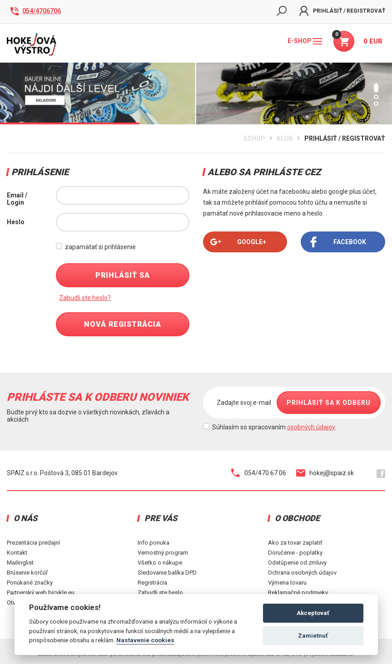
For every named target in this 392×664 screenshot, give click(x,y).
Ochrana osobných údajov (302, 572)
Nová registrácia (122, 324)
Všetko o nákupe (160, 562)
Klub (285, 138)
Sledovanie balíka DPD (167, 572)
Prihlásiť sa (122, 275)
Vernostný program (163, 552)
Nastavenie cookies (145, 640)
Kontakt (17, 552)
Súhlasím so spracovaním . (274, 427)
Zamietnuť (313, 635)
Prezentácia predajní (33, 542)
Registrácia (152, 582)
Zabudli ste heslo (160, 592)
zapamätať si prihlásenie (100, 247)
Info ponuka (153, 542)
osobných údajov (311, 427)
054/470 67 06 (258, 473)
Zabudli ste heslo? (85, 297)
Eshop (254, 138)
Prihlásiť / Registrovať (342, 11)
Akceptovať (313, 613)
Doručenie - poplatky (295, 552)
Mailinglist (20, 562)
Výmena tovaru (287, 582)
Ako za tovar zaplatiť (295, 542)
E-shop (305, 40)
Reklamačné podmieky (298, 592)
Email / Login (17, 199)
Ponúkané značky (30, 582)
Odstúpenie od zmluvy (297, 562)
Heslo (16, 222)
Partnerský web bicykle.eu (40, 592)
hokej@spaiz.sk (325, 473)
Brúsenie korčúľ (27, 572)
